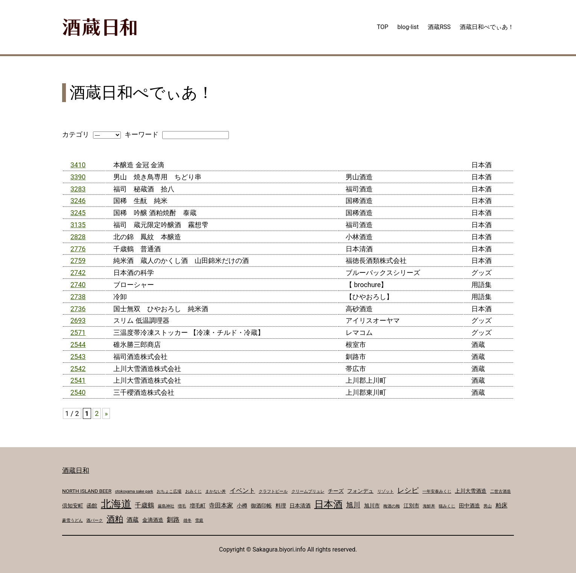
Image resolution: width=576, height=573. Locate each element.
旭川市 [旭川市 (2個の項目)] (372, 506)
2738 (77, 297)
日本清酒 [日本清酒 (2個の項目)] (300, 506)
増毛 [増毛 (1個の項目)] (182, 506)
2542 (77, 369)
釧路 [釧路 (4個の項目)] (173, 519)
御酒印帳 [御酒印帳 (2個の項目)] (261, 506)
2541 (77, 380)
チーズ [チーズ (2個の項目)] (336, 491)
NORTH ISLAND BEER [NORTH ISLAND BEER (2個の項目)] (86, 491)
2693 (77, 320)
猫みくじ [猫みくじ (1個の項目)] (447, 506)
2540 (77, 392)
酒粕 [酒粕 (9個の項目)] (115, 519)
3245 (77, 213)
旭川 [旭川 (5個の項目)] (353, 505)
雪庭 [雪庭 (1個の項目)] (199, 520)
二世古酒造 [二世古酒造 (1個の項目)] (500, 491)
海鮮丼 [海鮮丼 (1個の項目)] (429, 506)
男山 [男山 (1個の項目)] (487, 506)
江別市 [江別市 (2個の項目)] (411, 506)
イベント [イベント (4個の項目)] (242, 490)
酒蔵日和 (75, 470)
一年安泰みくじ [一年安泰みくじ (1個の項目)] (436, 491)
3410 (77, 165)
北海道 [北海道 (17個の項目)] (116, 504)
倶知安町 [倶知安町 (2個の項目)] (72, 506)
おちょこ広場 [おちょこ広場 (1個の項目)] (169, 491)
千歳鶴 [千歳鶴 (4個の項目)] (144, 505)
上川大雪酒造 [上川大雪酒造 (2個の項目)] (470, 491)
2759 (77, 260)
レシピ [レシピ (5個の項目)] (408, 490)
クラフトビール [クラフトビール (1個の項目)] (273, 491)
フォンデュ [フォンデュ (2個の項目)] (360, 491)
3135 (77, 225)
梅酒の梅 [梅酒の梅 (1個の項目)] (391, 506)
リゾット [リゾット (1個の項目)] (385, 491)
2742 (77, 273)
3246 (77, 201)
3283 (77, 189)
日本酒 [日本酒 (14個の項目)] (328, 504)
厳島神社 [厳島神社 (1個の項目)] (166, 506)
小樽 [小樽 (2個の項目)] (242, 506)
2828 (77, 237)
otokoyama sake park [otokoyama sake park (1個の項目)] (134, 491)
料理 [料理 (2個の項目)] (281, 506)
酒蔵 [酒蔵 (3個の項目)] (132, 519)
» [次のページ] (106, 413)
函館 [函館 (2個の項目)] (92, 506)
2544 (77, 344)
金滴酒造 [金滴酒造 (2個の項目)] (152, 520)
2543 (77, 357)
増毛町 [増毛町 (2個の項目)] (198, 506)
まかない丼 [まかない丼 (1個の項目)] (215, 491)
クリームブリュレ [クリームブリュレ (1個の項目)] (308, 491)
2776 (77, 249)
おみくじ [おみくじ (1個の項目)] (193, 491)
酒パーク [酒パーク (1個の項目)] (94, 520)
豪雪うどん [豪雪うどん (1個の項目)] (72, 520)
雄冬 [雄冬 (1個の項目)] (187, 520)
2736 (77, 309)
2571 (77, 332)
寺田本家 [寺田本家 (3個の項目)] (221, 505)
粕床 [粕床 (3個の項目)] (501, 505)
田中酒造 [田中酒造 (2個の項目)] (469, 506)
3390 (77, 177)
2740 (77, 285)
